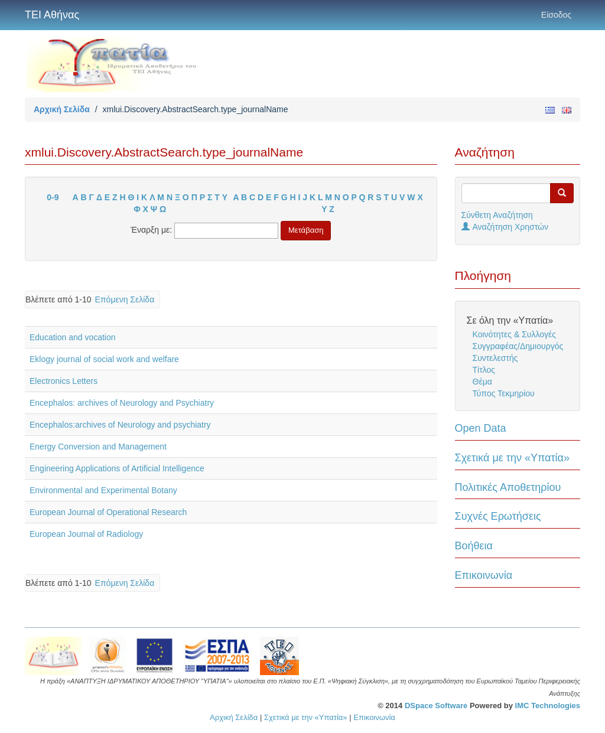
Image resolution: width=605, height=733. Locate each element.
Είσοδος (556, 14)
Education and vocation (73, 337)
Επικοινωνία (484, 575)
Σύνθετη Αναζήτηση (497, 215)
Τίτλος (484, 369)
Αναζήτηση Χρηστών (505, 227)
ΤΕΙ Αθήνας (52, 15)
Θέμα (482, 381)
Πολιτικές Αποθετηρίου (508, 487)
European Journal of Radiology (86, 534)
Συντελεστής (495, 358)
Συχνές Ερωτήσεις (498, 516)
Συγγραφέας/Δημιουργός (518, 346)
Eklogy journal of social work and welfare (104, 359)
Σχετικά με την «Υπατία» (512, 458)
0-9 (52, 197)
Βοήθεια (474, 546)
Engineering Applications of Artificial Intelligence (117, 468)
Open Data (480, 428)
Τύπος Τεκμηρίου (504, 393)
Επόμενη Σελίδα (125, 299)
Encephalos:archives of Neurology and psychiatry (120, 424)
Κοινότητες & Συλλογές (514, 334)
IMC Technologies (547, 705)
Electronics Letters (63, 381)
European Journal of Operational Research (108, 512)
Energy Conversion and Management (98, 446)
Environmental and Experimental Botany (103, 490)
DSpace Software (436, 705)
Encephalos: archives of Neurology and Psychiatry (122, 403)
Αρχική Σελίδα (62, 109)
